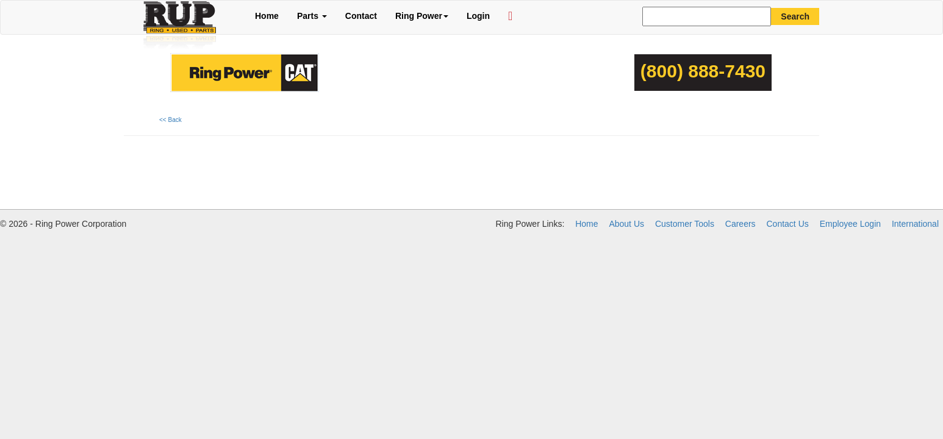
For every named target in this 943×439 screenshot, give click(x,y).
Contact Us (788, 224)
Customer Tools (684, 224)
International (915, 224)
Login (478, 16)
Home (267, 16)
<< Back (170, 119)
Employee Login (850, 224)
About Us (626, 224)
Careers (740, 224)
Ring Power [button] (421, 16)
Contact (361, 16)
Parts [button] (312, 16)
